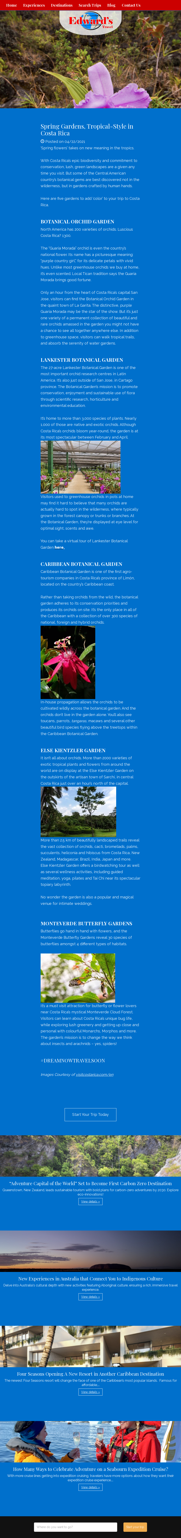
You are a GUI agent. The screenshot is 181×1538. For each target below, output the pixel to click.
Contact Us (131, 5)
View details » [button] (90, 1201)
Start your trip (135, 1527)
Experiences (34, 5)
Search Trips (90, 5)
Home (11, 5)
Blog (111, 5)
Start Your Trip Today (90, 1114)
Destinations (61, 5)
